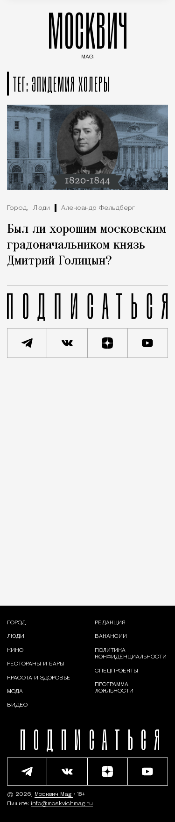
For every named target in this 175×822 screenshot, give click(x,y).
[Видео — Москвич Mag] (17, 705)
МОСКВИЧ (87, 33)
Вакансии (111, 636)
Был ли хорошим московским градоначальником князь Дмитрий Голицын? (86, 245)
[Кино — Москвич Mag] (15, 650)
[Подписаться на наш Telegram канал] (27, 343)
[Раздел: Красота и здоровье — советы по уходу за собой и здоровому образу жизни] (38, 678)
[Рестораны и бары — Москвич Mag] (35, 664)
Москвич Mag (54, 794)
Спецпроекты (116, 671)
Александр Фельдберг (98, 208)
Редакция (110, 623)
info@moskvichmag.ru (62, 804)
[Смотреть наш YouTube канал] (148, 343)
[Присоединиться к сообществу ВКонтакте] (67, 343)
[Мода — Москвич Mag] (15, 691)
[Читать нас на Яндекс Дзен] (108, 343)
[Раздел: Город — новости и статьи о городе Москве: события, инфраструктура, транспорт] (16, 623)
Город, (17, 208)
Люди (41, 208)
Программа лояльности (114, 688)
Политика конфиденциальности (131, 654)
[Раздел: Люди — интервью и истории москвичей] (15, 636)
